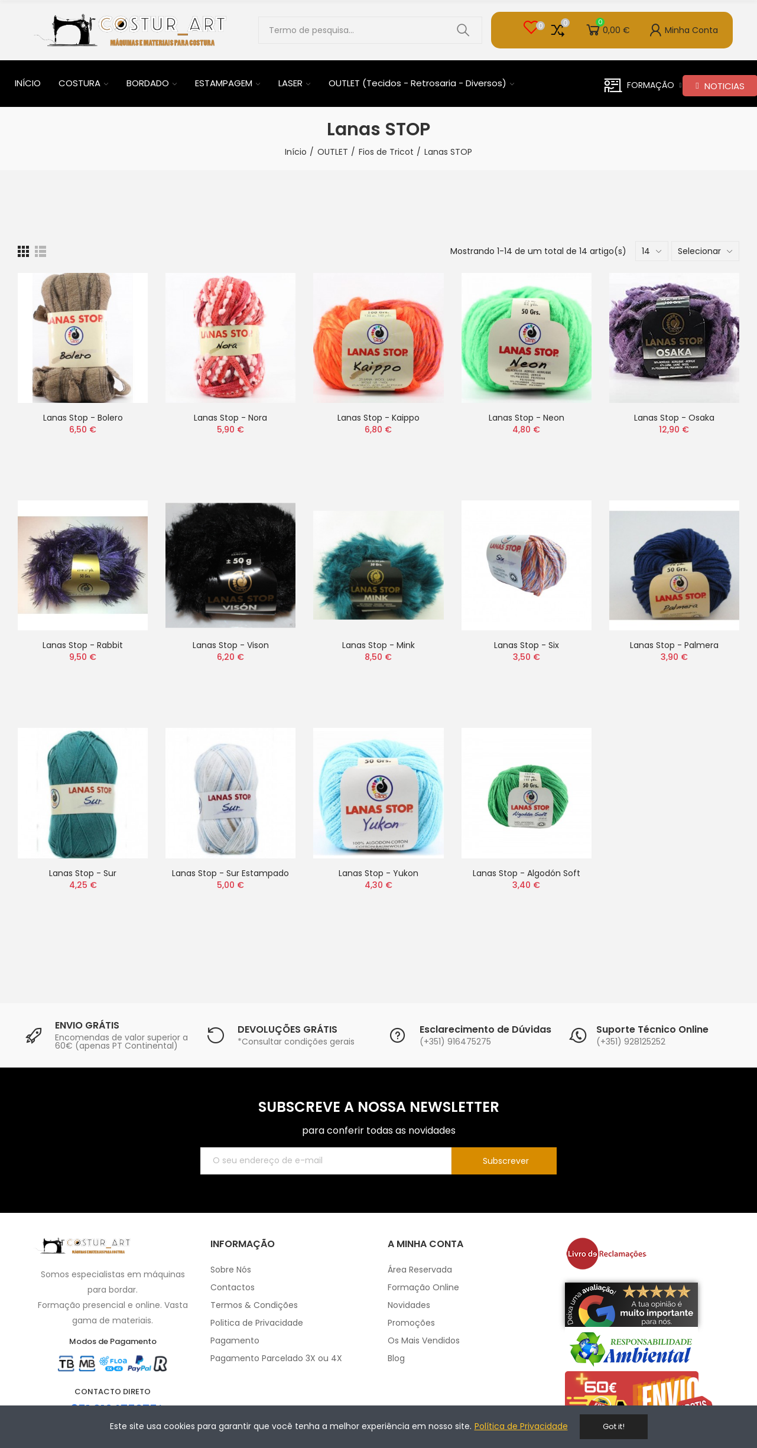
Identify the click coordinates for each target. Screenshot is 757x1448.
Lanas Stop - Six (526, 645)
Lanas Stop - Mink (378, 645)
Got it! (614, 1426)
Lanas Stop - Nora (230, 418)
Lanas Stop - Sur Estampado (230, 873)
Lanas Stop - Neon (526, 418)
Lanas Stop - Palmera (674, 645)
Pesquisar (463, 30)
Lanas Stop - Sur (82, 873)
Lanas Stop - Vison (231, 645)
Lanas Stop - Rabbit (83, 645)
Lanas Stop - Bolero (83, 418)
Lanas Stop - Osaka (674, 418)
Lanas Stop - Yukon (378, 873)
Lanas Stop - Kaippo (378, 418)
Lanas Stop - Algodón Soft (526, 873)
